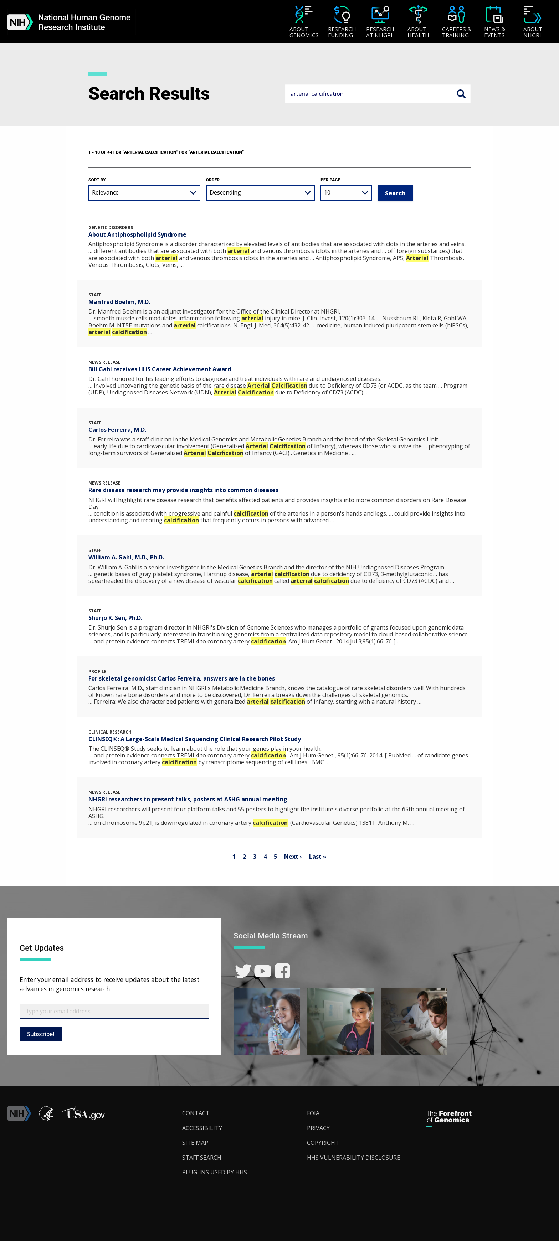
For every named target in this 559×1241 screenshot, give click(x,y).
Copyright (323, 1143)
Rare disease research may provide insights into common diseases (183, 490)
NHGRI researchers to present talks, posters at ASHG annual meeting (187, 799)
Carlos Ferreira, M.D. (117, 430)
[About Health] (418, 22)
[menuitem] (304, 21)
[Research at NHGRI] (380, 22)
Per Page (330, 179)
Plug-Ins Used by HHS (214, 1172)
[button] (83, 1118)
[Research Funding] (342, 22)
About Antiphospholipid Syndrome (137, 234)
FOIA (313, 1113)
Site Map (195, 1143)
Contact (196, 1113)
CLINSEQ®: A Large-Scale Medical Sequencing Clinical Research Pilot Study (194, 739)
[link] (243, 971)
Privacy (318, 1128)
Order (213, 179)
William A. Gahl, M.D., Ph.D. (126, 557)
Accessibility (202, 1128)
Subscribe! (40, 1034)
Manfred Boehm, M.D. (119, 302)
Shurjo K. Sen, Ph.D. (115, 618)
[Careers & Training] (456, 22)
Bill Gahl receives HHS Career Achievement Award (159, 369)
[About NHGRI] (533, 22)
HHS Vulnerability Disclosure (353, 1158)
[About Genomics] (304, 22)
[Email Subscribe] (114, 1011)
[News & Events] (495, 22)
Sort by (97, 179)
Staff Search (201, 1158)
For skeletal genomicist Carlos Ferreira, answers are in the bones (181, 678)
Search (461, 93)
